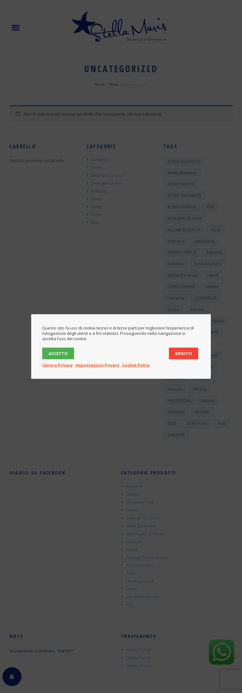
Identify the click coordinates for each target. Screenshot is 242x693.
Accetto (58, 353)
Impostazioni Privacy (97, 365)
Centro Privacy (57, 365)
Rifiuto (183, 353)
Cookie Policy (136, 365)
